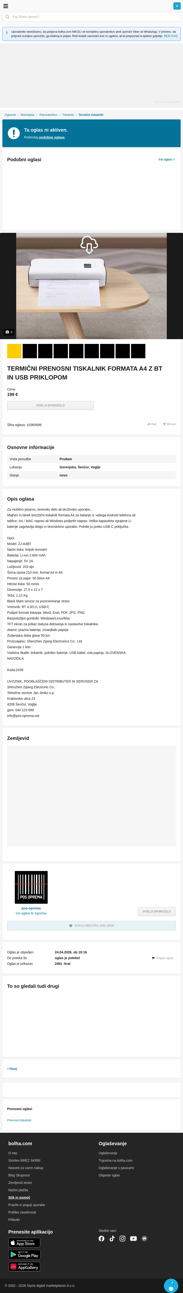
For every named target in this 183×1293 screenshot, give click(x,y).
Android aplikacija (24, 1254)
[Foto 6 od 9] (92, 351)
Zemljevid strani (20, 1183)
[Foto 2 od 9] (30, 351)
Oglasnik (10, 115)
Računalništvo (48, 115)
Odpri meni (5, 6)
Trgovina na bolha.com (115, 1160)
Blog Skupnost (19, 1175)
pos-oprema (31, 908)
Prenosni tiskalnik (19, 1120)
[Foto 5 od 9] (76, 351)
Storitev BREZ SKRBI (24, 1160)
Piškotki (14, 1220)
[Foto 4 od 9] (61, 351)
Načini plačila (18, 1190)
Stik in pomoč (19, 1197)
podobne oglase (52, 137)
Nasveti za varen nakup (25, 1168)
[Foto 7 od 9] (107, 351)
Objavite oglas (109, 1175)
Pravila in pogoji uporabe (26, 1205)
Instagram (122, 1238)
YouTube (133, 1238)
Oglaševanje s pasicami (116, 1168)
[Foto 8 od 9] (123, 351)
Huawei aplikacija (24, 1266)
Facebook (101, 1238)
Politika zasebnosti (22, 1212)
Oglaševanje (108, 1153)
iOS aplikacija (24, 1242)
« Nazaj (12, 1068)
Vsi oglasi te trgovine (31, 913)
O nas (12, 1153)
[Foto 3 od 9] (45, 351)
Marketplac (28, 115)
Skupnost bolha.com (144, 1238)
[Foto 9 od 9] (138, 351)
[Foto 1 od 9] (14, 351)
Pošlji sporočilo (50, 405)
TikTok (112, 1238)
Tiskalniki (68, 115)
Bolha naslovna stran (91, 5)
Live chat (171, 1286)
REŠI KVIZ (171, 36)
